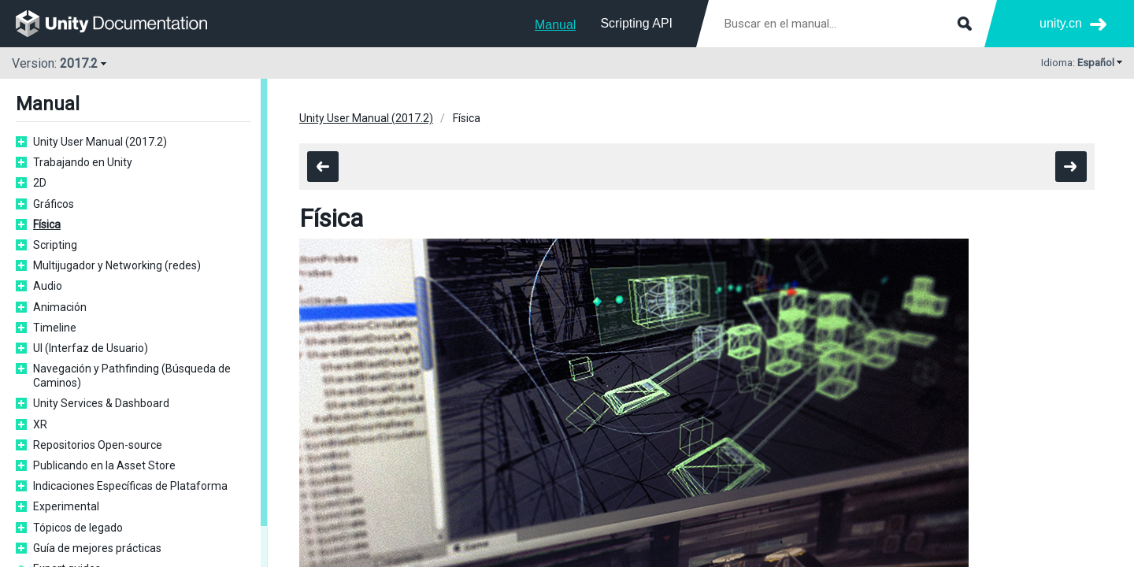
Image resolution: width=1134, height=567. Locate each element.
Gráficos (53, 204)
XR (40, 424)
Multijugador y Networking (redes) (117, 265)
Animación (60, 307)
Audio (47, 286)
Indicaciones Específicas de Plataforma (130, 486)
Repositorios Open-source (97, 445)
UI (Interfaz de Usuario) (90, 348)
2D (39, 182)
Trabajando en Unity (82, 162)
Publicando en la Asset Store (104, 465)
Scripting (55, 245)
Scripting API (636, 23)
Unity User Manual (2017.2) (100, 141)
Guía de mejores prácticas (97, 548)
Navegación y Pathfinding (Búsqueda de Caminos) (132, 375)
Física (47, 224)
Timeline (54, 327)
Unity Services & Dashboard (101, 403)
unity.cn (1061, 23)
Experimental (66, 506)
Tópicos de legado (78, 527)
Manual (555, 25)
